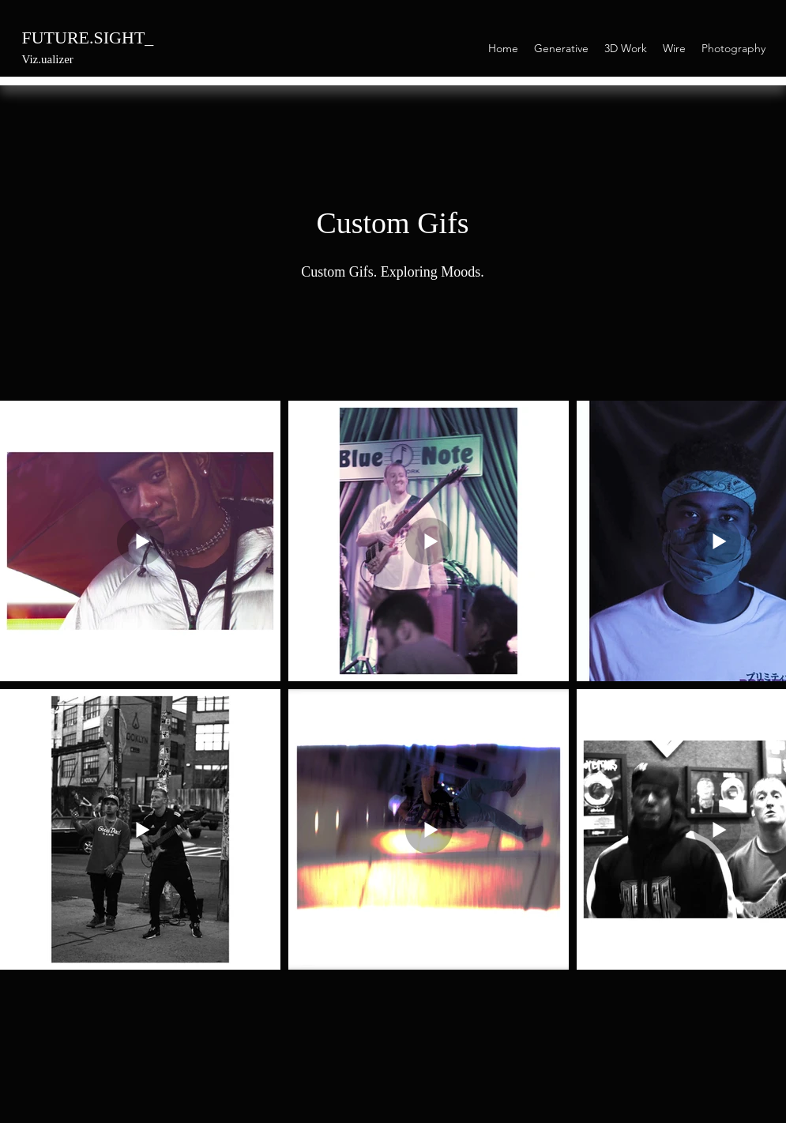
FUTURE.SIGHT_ (88, 37)
